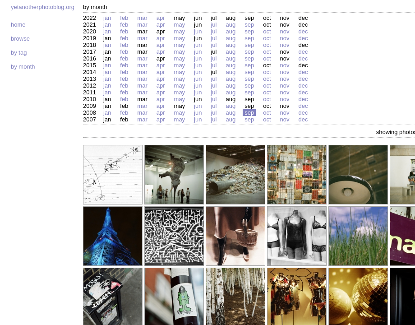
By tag (19, 52)
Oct (267, 31)
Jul (214, 24)
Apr (161, 17)
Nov (285, 31)
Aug (230, 24)
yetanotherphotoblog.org (42, 7)
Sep (249, 24)
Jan (107, 17)
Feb (124, 17)
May (179, 24)
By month (23, 66)
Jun (198, 31)
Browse (20, 38)
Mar (142, 17)
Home (18, 24)
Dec (303, 31)
